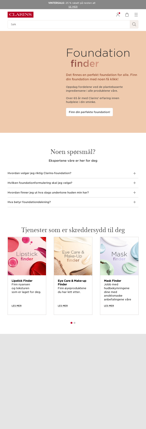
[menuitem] (118, 14)
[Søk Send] (134, 24)
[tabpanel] (27, 276)
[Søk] (69, 24)
